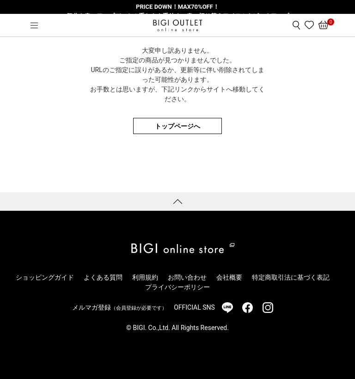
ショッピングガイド (45, 277)
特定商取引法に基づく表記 (291, 277)
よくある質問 (103, 277)
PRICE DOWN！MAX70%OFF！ (177, 6)
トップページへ (177, 126)
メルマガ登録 (119, 307)
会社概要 (229, 277)
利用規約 (145, 277)
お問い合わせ (187, 277)
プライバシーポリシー (177, 287)
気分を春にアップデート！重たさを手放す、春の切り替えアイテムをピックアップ (178, 15)
